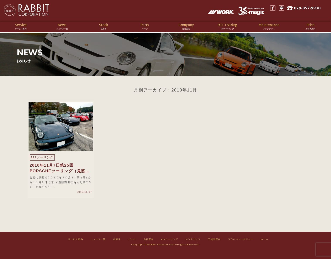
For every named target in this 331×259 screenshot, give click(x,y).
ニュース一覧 (98, 246)
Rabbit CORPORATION (34, 11)
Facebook (277, 11)
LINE (286, 11)
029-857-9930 (313, 11)
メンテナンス (192, 246)
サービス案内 (75, 246)
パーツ (132, 246)
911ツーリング (169, 246)
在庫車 (117, 246)
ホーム (264, 246)
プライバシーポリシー (240, 246)
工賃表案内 (214, 246)
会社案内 (149, 246)
